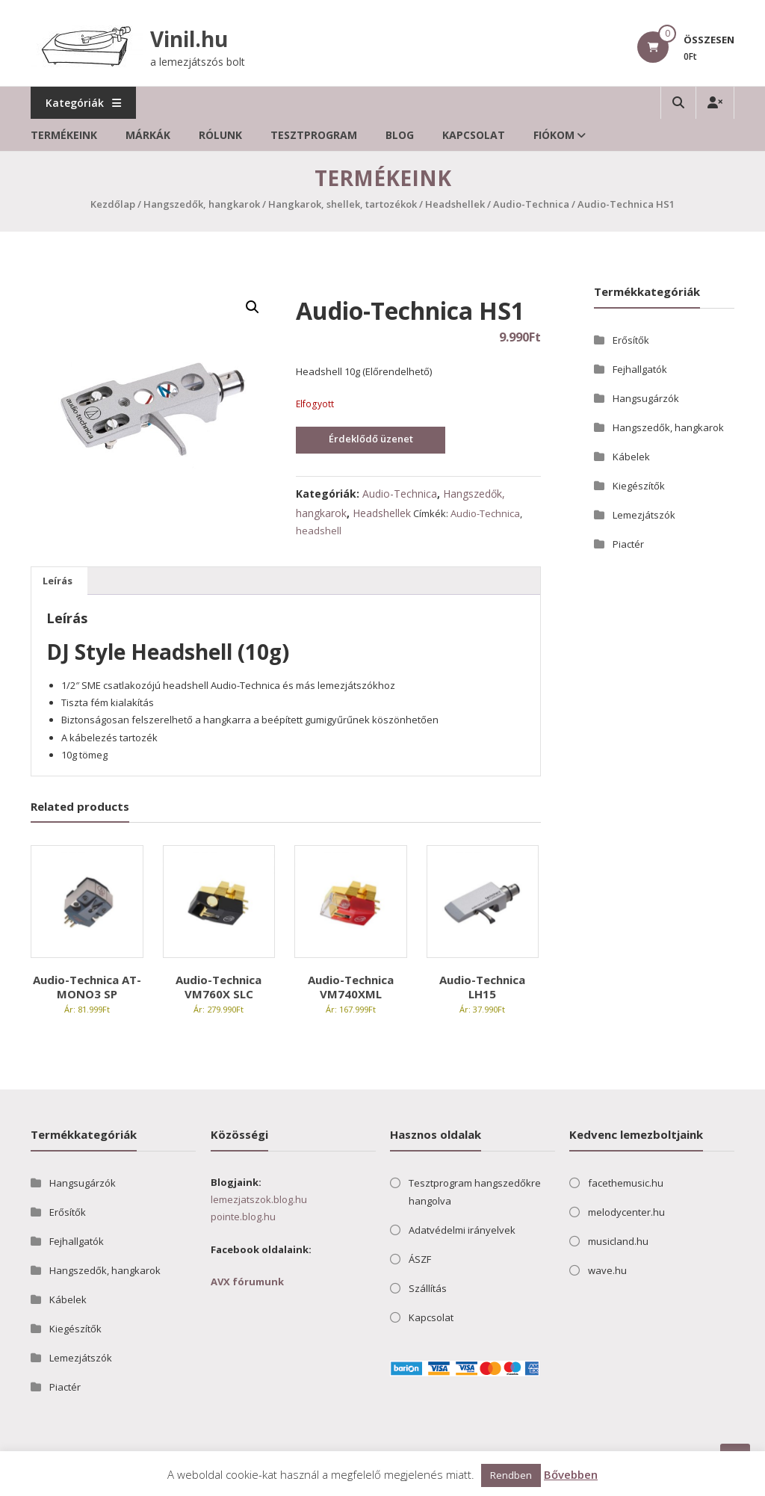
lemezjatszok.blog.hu (259, 1199)
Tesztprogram (313, 135)
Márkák (148, 135)
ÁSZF (420, 1259)
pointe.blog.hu (243, 1216)
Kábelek (631, 456)
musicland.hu (618, 1241)
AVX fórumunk (247, 1281)
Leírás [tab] (57, 580)
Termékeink (64, 135)
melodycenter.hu (626, 1212)
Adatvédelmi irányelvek (462, 1230)
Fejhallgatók (640, 369)
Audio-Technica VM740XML (351, 987)
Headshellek (455, 204)
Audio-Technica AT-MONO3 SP (87, 987)
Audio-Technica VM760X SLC (218, 987)
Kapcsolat (473, 135)
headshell (318, 530)
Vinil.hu (189, 39)
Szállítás (428, 1288)
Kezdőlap (112, 204)
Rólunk (220, 135)
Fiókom (553, 135)
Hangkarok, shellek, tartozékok (342, 204)
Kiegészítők (639, 485)
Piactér (628, 544)
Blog (399, 135)
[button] (252, 307)
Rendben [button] (511, 1475)
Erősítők (631, 340)
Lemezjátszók (644, 515)
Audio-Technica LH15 (482, 987)
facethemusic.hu (625, 1183)
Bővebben (571, 1474)
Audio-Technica (531, 204)
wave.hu (607, 1270)
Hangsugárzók (646, 398)
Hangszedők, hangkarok (201, 204)
